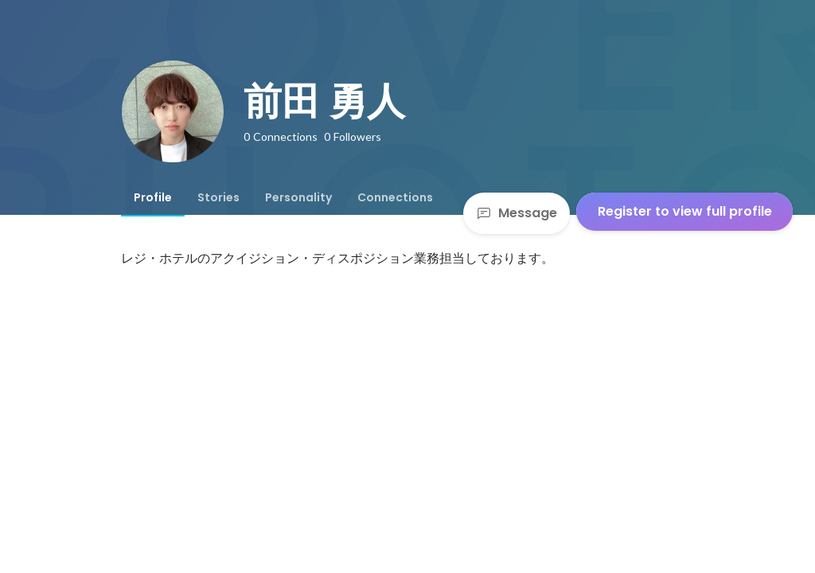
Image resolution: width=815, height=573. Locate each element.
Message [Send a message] (516, 213)
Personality (298, 197)
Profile (153, 197)
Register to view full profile (685, 211)
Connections (395, 197)
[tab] (153, 197)
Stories (218, 197)
